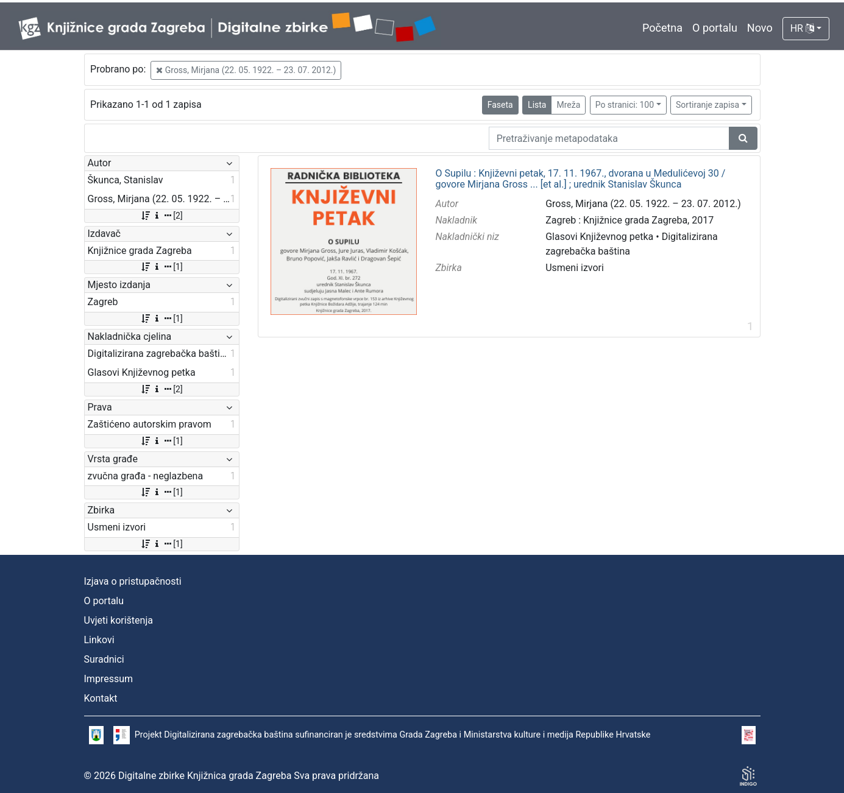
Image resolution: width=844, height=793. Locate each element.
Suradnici (104, 659)
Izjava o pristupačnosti (133, 581)
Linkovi (99, 640)
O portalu (714, 27)
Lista (537, 105)
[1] (161, 267)
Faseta (500, 105)
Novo (760, 27)
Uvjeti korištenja (118, 620)
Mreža (568, 105)
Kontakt (101, 698)
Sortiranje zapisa (707, 105)
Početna (662, 27)
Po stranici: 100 (624, 105)
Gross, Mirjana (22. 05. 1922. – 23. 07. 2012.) (246, 70)
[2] (161, 215)
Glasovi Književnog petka (599, 236)
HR (802, 28)
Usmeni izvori (574, 267)
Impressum (108, 679)
